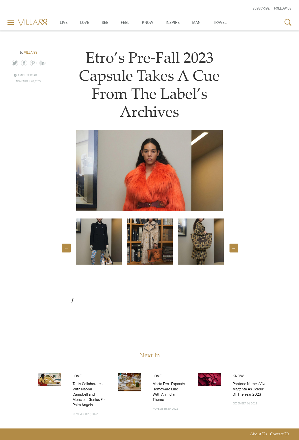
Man (196, 22)
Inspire (173, 22)
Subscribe (261, 8)
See (105, 22)
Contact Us (279, 434)
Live (64, 22)
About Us (258, 434)
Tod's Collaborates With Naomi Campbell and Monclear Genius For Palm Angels (89, 394)
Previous (66, 248)
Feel (125, 22)
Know (147, 22)
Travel (220, 22)
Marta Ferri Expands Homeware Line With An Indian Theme (168, 392)
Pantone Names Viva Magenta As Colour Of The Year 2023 (249, 389)
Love (84, 22)
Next (234, 248)
